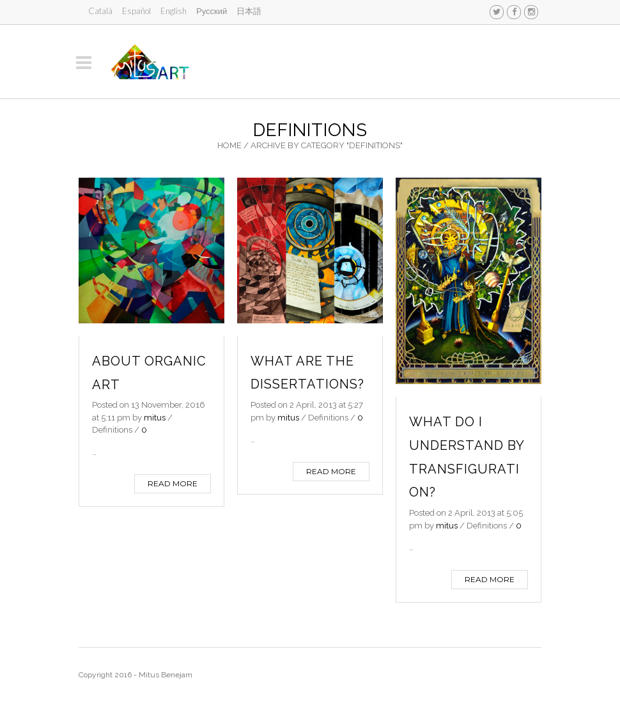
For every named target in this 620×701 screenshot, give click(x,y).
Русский (211, 11)
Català (100, 11)
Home (229, 145)
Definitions (112, 430)
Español (136, 11)
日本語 (248, 11)
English (173, 11)
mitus (155, 417)
